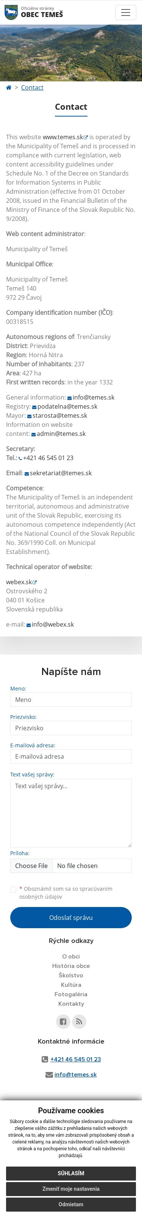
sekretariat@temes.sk (61, 473)
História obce (71, 966)
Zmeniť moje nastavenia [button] (71, 1189)
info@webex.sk (53, 624)
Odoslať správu (71, 917)
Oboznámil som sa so (65, 892)
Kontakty (71, 1004)
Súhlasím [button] (71, 1173)
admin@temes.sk (61, 433)
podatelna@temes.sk (67, 406)
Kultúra (71, 985)
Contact (32, 87)
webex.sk (19, 582)
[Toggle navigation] (125, 12)
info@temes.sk (93, 397)
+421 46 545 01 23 (48, 458)
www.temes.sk (63, 137)
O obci (71, 957)
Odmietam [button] (71, 1204)
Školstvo (71, 975)
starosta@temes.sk (60, 415)
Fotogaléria (71, 994)
